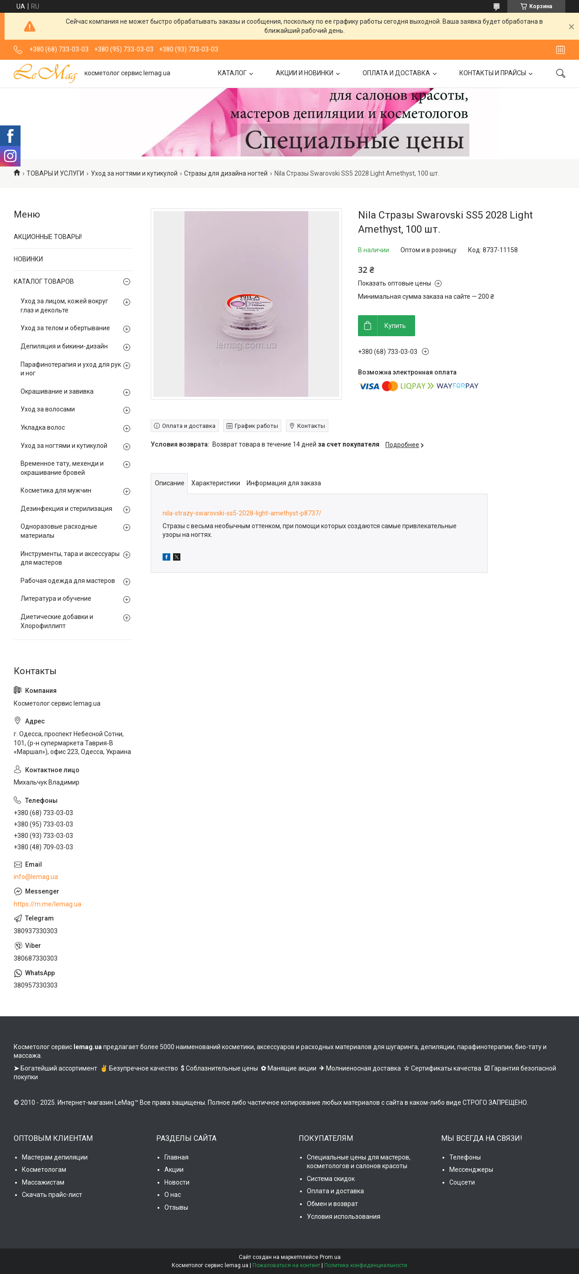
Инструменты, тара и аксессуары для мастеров (70, 558)
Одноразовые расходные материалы (59, 531)
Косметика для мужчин (56, 490)
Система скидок (331, 1178)
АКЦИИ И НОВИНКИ (304, 73)
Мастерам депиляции (55, 1157)
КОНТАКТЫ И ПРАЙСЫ (492, 73)
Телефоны (465, 1157)
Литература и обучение (56, 598)
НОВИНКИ (28, 259)
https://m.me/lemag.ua (47, 904)
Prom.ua (330, 1257)
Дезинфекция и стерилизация (66, 508)
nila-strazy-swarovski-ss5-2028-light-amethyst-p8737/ (242, 513)
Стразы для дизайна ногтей (226, 173)
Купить (395, 325)
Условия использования (343, 1216)
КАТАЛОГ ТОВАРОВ (44, 281)
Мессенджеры (471, 1169)
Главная (176, 1157)
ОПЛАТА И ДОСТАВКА (396, 73)
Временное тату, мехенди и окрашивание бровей (62, 468)
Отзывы (176, 1207)
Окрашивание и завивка (57, 391)
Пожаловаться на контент (286, 1265)
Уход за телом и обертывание (65, 328)
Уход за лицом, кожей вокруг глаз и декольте (64, 305)
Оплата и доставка (335, 1191)
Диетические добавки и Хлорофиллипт (57, 621)
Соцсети (462, 1182)
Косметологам (44, 1169)
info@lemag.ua (36, 876)
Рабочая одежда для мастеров (68, 580)
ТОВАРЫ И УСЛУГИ (55, 173)
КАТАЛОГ (232, 73)
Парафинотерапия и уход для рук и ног (71, 369)
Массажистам (43, 1182)
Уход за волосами (48, 409)
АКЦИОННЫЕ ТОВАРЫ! (48, 236)
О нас (172, 1194)
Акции (174, 1169)
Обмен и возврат (332, 1203)
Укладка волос (43, 427)
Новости (176, 1182)
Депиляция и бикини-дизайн (64, 346)
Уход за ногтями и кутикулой (134, 173)
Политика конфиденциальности (365, 1265)
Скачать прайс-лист (52, 1194)
